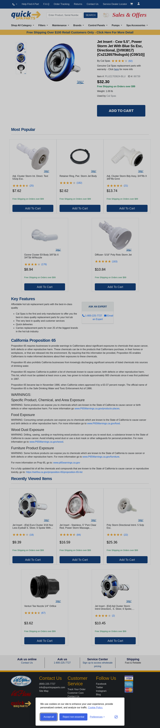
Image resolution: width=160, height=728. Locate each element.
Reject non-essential (73, 717)
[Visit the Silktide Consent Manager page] (116, 716)
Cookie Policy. (95, 707)
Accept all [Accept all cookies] (49, 717)
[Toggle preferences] (97, 717)
